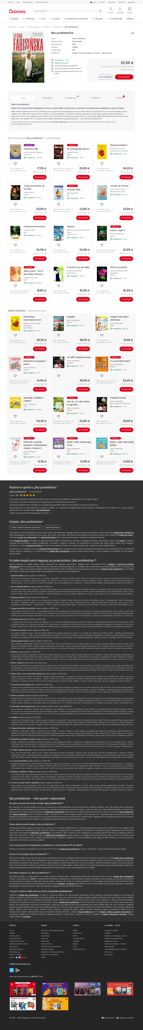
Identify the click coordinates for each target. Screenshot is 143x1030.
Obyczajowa (107, 53)
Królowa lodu (16, 619)
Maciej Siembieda (117, 234)
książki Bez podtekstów (54, 812)
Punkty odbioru (28, 2)
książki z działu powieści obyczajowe (115, 912)
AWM (112, 325)
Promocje (121, 2)
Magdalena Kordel (31, 278)
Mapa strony (109, 1018)
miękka (75, 47)
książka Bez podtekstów (124, 532)
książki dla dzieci (126, 535)
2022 (74, 44)
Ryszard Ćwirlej (72, 152)
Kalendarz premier (126, 1018)
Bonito (14, 27)
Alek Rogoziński (72, 193)
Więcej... (130, 18)
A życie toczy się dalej (20, 684)
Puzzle (56, 18)
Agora (69, 155)
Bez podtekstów (43, 510)
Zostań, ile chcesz (18, 630)
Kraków (105, 914)
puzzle (20, 537)
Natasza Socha (29, 323)
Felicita (14, 652)
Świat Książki (77, 41)
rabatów (61, 883)
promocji (70, 883)
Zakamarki (27, 155)
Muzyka (99, 18)
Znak (25, 280)
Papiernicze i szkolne (77, 18)
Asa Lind (27, 152)
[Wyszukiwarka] (65, 11)
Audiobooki (116, 18)
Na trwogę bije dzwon (20, 586)
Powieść (97, 53)
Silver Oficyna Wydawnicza (120, 403)
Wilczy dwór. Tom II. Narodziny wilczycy (27, 674)
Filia (68, 195)
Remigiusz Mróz (29, 230)
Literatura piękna (85, 53)
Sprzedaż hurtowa (42, 2)
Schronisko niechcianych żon (23, 706)
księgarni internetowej (49, 549)
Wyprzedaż (131, 2)
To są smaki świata (19, 761)
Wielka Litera (71, 234)
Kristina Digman (36, 152)
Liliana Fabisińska (78, 38)
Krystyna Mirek (29, 192)
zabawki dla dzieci (48, 537)
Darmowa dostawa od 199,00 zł (66, 66)
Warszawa (113, 914)
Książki (15, 18)
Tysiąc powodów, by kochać (23, 608)
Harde (26, 195)
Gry (44, 18)
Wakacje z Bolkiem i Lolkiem (22, 772)
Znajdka (14, 717)
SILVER (112, 275)
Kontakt (10, 2)
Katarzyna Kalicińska (74, 230)
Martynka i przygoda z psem (23, 739)
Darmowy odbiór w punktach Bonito (68, 68)
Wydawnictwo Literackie (119, 151)
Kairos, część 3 (17, 663)
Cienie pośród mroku (19, 641)
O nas (18, 2)
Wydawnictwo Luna (117, 192)
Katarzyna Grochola (117, 149)
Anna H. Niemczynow (118, 189)
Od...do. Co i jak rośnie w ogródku (25, 783)
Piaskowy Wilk (17, 575)
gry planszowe (30, 537)
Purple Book (28, 328)
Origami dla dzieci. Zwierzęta (23, 728)
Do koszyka (40, 177)
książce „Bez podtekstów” (112, 569)
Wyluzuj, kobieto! (18, 597)
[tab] (23, 97)
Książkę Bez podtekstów (69, 849)
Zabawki (30, 18)
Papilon (26, 370)
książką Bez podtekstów (59, 551)
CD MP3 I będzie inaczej (20, 750)
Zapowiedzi (112, 2)
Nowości (102, 2)
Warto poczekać (18, 695)
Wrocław (123, 914)
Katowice (27, 916)
